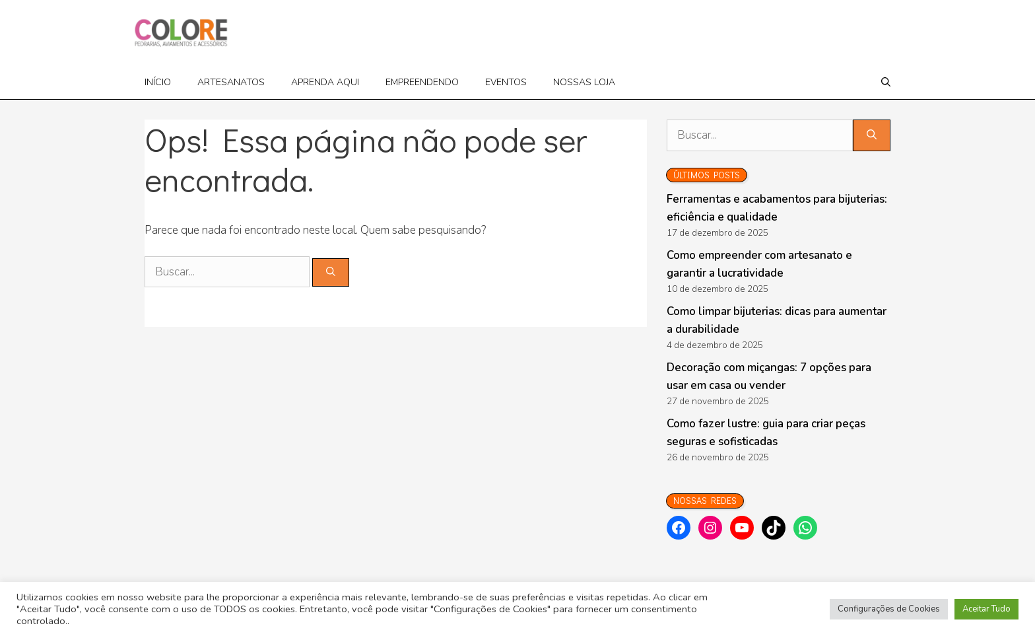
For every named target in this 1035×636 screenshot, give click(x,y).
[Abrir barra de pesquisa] (886, 82)
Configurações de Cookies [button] (889, 609)
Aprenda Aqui (325, 82)
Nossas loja (584, 82)
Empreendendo (422, 82)
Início (158, 82)
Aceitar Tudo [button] (986, 609)
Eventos (506, 82)
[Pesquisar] (330, 272)
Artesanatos (231, 82)
